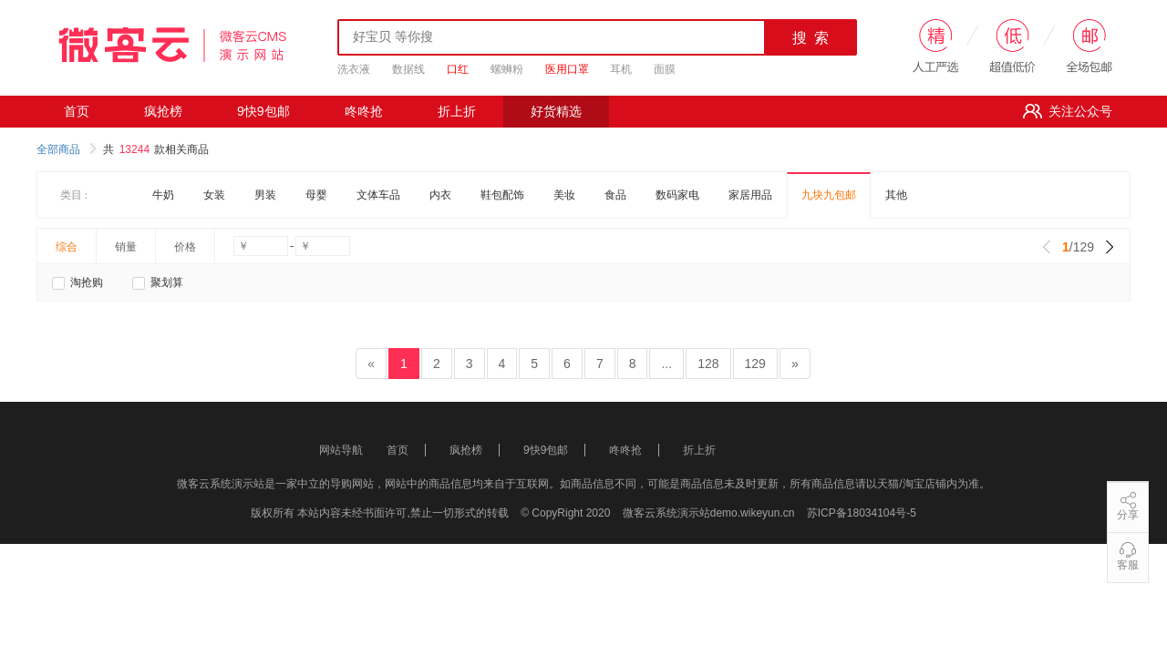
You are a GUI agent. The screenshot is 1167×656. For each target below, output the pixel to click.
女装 (214, 195)
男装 (265, 195)
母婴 (316, 195)
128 (707, 363)
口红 (458, 69)
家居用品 (750, 195)
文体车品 (378, 195)
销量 (126, 247)
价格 (185, 247)
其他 (896, 195)
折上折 (457, 111)
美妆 (564, 195)
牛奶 (163, 195)
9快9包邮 (263, 111)
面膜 (665, 69)
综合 (66, 247)
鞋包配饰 (502, 195)
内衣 (440, 195)
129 (755, 363)
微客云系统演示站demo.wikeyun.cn (710, 513)
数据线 (408, 69)
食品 (615, 195)
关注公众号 (1067, 111)
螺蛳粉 (507, 69)
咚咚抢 (364, 111)
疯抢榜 (163, 111)
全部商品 (66, 149)
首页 (76, 111)
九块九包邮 (828, 195)
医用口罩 (567, 69)
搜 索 (811, 38)
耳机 (621, 69)
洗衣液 (353, 69)
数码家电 (677, 195)
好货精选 (556, 111)
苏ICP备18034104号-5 (861, 513)
